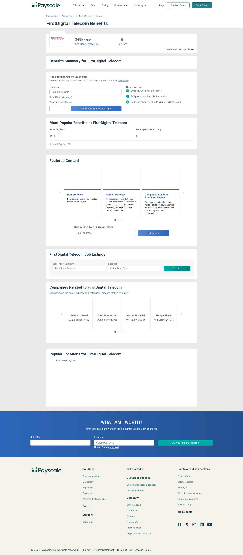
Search (177, 268)
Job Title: (35, 437)
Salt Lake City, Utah (66, 360)
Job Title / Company (64, 263)
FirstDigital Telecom (84, 16)
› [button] (183, 192)
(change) (67, 97)
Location (112, 263)
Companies (67, 16)
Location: (54, 87)
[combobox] (85, 92)
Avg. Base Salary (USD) (87, 44)
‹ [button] (60, 192)
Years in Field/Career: (61, 102)
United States (52, 16)
